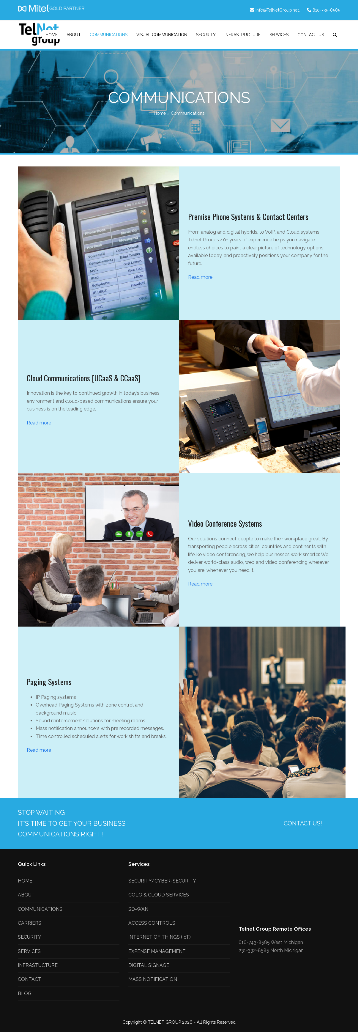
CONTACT (29, 979)
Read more (200, 277)
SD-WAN (138, 909)
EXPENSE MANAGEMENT (157, 951)
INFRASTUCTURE (38, 965)
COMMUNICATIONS (40, 909)
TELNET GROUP (165, 1022)
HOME (25, 881)
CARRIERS (29, 923)
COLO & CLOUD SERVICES (158, 895)
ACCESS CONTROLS (151, 923)
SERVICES (29, 951)
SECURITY (29, 937)
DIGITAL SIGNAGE (148, 965)
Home (160, 113)
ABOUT (26, 895)
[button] (334, 35)
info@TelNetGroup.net (277, 9)
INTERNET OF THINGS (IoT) (159, 937)
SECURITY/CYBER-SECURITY (162, 881)
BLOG (24, 993)
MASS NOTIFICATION (152, 979)
